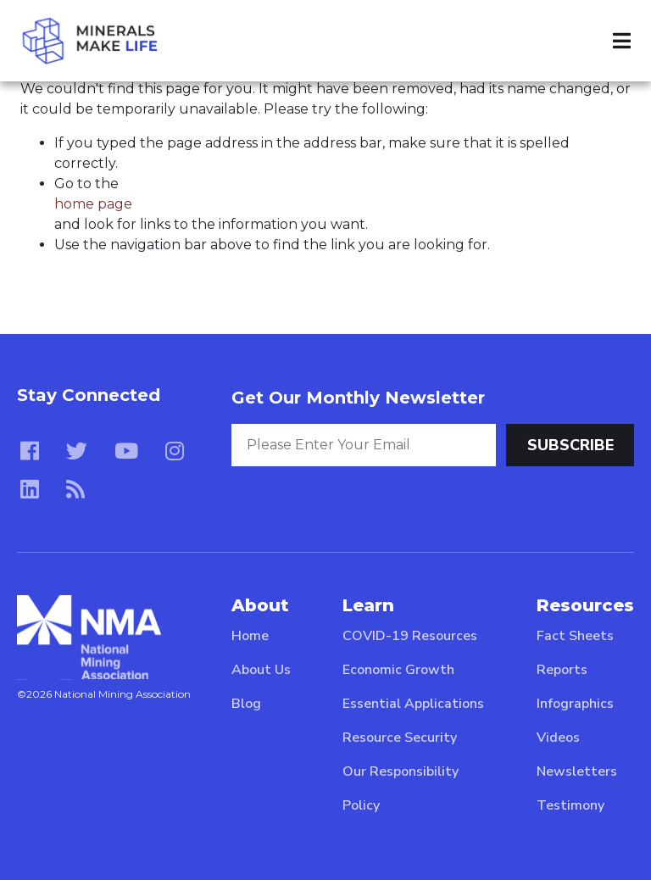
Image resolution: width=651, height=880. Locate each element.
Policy (361, 805)
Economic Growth (398, 669)
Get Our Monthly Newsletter (358, 397)
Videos (558, 737)
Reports (562, 669)
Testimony (570, 805)
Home (250, 636)
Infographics (575, 703)
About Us (261, 669)
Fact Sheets (575, 636)
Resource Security (399, 737)
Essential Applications (413, 703)
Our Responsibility (400, 771)
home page (93, 204)
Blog (246, 703)
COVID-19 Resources (409, 636)
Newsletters (577, 771)
